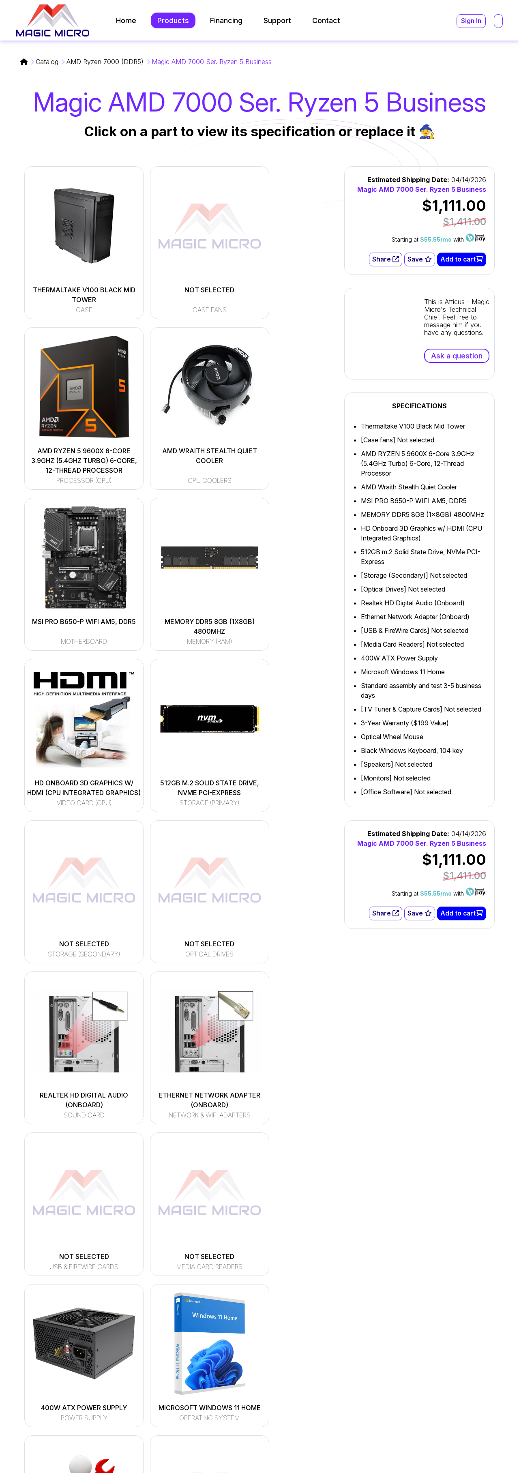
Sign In (470, 21)
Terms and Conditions (421, 1452)
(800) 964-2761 (372, 1368)
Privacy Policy (486, 1452)
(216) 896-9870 (372, 1378)
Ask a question (457, 356)
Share (385, 259)
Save (419, 259)
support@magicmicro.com (388, 1337)
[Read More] (205, 1326)
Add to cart (461, 259)
